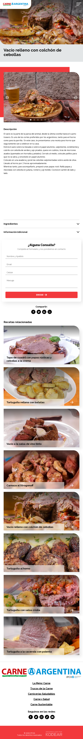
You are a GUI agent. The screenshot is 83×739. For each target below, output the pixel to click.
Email (9, 264)
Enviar (41, 295)
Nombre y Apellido (15, 256)
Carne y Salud (42, 699)
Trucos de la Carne (41, 688)
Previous (6, 97)
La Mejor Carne (41, 683)
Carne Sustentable (41, 704)
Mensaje (10, 280)
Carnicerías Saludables (41, 693)
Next (75, 97)
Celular (10, 272)
